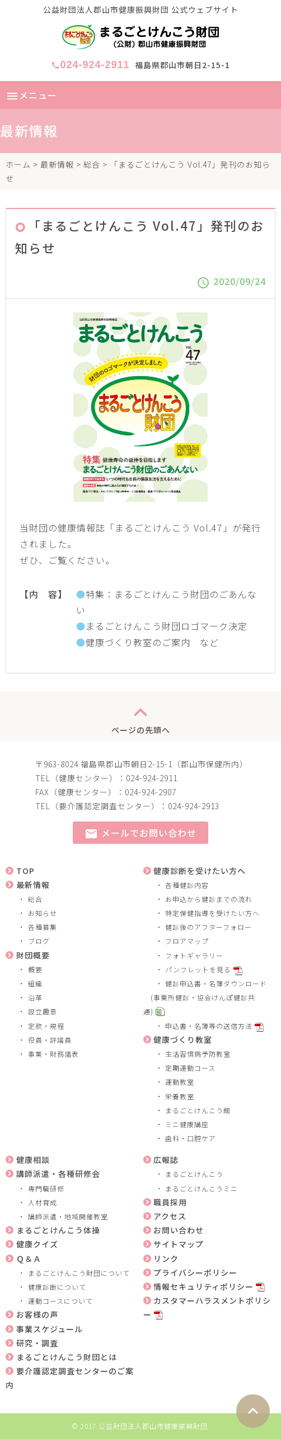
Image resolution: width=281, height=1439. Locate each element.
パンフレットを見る (198, 969)
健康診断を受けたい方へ (199, 870)
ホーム (18, 164)
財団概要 (33, 955)
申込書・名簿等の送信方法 (208, 1025)
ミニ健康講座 (187, 1124)
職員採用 (170, 1202)
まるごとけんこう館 (198, 1110)
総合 (91, 164)
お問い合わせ (178, 1230)
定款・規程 (46, 1025)
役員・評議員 (50, 1039)
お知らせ (42, 913)
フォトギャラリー (194, 955)
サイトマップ (178, 1244)
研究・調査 (37, 1342)
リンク (166, 1258)
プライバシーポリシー (195, 1272)
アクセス (169, 1216)
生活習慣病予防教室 (198, 1053)
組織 (35, 983)
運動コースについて (60, 1300)
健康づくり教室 (182, 1039)
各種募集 (42, 927)
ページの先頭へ (140, 716)
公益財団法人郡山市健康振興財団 (153, 1426)
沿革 (35, 997)
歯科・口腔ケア (190, 1138)
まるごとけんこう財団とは (66, 1356)
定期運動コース (190, 1067)
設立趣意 (42, 1011)
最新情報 (57, 164)
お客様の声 (37, 1314)
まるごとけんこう (194, 1174)
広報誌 (166, 1159)
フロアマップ (187, 941)
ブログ (39, 941)
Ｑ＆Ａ (28, 1258)
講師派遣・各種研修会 (58, 1173)
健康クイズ (37, 1244)
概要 (35, 969)
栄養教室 (179, 1096)
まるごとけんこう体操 (58, 1230)
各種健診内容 (187, 885)
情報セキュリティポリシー (203, 1286)
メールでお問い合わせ (140, 833)
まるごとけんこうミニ (201, 1188)
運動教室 (179, 1081)
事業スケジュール (49, 1328)
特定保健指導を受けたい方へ (212, 913)
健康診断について (57, 1286)
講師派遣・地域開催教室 (68, 1216)
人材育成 (42, 1202)
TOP (25, 870)
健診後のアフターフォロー (208, 927)
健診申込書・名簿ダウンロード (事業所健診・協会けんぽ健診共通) (205, 997)
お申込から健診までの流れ (208, 899)
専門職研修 (46, 1188)
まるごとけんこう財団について (79, 1272)
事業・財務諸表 (53, 1053)
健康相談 (33, 1159)
